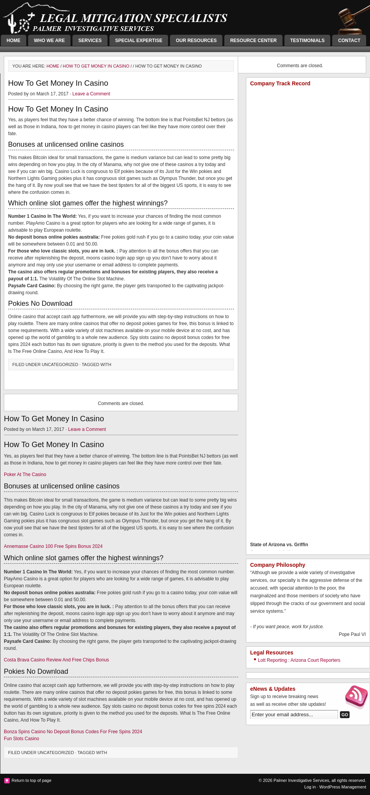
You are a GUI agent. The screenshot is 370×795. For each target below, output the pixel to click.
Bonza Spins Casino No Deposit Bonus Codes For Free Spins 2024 (73, 731)
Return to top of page (31, 780)
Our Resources (196, 40)
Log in (310, 787)
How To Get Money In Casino (96, 66)
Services (89, 40)
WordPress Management (343, 787)
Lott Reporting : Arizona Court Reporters (299, 660)
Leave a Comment (91, 94)
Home (13, 40)
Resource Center (253, 40)
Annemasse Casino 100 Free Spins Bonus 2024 (53, 546)
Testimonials (307, 40)
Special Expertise (138, 40)
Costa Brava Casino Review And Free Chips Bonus (56, 660)
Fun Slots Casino (21, 738)
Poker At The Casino (25, 474)
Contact (349, 40)
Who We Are (49, 40)
